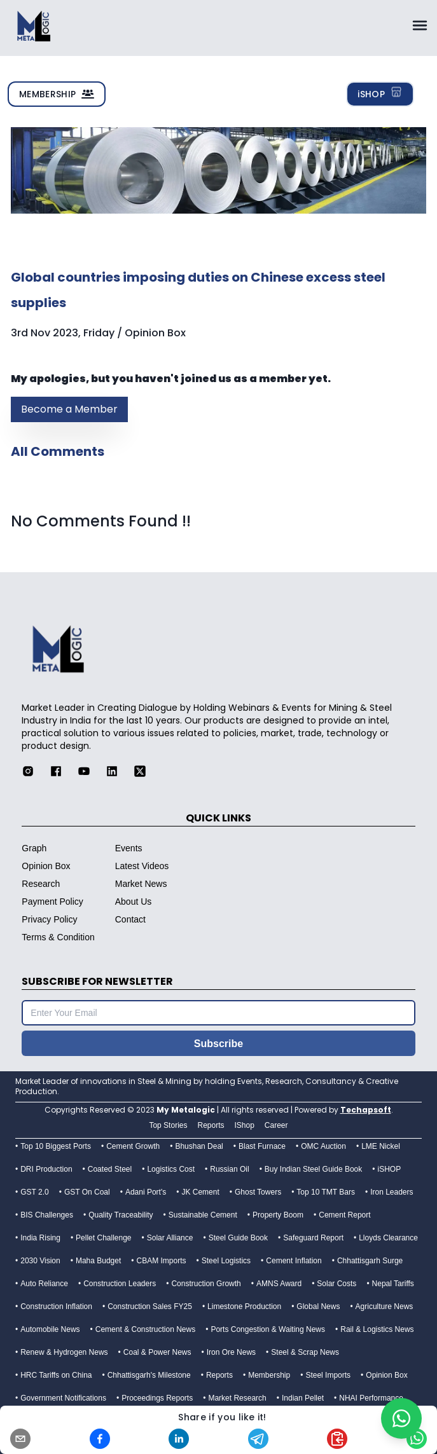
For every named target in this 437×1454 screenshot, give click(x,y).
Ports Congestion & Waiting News (268, 1329)
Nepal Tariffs (393, 1283)
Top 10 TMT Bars (325, 1192)
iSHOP (380, 92)
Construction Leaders (119, 1283)
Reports (219, 1375)
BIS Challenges (46, 1215)
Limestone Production (244, 1306)
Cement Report (344, 1215)
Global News (318, 1306)
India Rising (40, 1237)
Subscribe (218, 1043)
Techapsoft (365, 1109)
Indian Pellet (303, 1398)
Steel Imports (327, 1375)
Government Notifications (63, 1398)
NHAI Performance (371, 1398)
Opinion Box (386, 1375)
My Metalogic (185, 1109)
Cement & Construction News (145, 1329)
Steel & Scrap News (305, 1352)
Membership (269, 1375)
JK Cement (200, 1192)
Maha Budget (98, 1260)
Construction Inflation (56, 1306)
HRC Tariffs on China (56, 1375)
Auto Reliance (44, 1283)
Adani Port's (145, 1192)
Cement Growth (133, 1146)
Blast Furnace (262, 1146)
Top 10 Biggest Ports (55, 1146)
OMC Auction (323, 1146)
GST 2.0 (34, 1192)
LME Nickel (380, 1146)
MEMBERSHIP (56, 94)
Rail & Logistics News (376, 1329)
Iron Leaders (391, 1192)
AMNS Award (279, 1283)
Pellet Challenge (103, 1237)
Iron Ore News (231, 1352)
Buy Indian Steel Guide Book (313, 1169)
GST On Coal (87, 1192)
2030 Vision (40, 1260)
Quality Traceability (120, 1215)
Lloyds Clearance (388, 1237)
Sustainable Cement (203, 1215)
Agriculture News (384, 1306)
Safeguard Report (313, 1237)
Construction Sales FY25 (150, 1306)
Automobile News (50, 1329)
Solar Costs (336, 1283)
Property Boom (278, 1215)
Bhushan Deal (199, 1146)
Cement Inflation (293, 1260)
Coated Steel (110, 1169)
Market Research (237, 1398)
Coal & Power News (157, 1352)
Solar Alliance (170, 1237)
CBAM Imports (161, 1260)
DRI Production (46, 1169)
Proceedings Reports (157, 1398)
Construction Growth (205, 1283)
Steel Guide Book (238, 1237)
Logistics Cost (171, 1169)
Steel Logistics (226, 1260)
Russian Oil (229, 1169)
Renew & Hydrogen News (64, 1352)
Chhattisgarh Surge (370, 1260)
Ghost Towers (258, 1192)
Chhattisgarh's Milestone (149, 1375)
